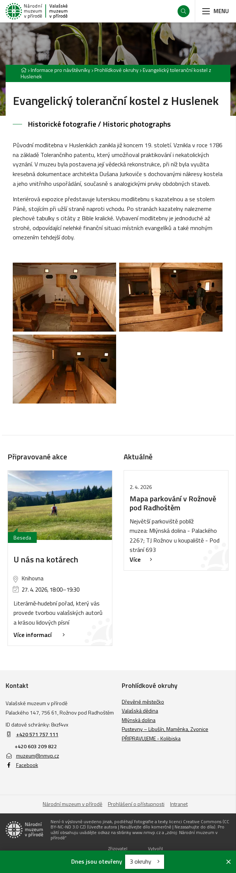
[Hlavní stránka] (24, 70)
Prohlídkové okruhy (116, 70)
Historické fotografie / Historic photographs (99, 124)
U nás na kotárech (45, 559)
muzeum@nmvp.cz (32, 755)
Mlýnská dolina (138, 720)
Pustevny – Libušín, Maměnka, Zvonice (165, 729)
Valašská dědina (140, 711)
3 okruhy (145, 861)
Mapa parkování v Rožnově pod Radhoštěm (173, 503)
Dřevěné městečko (143, 702)
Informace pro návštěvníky (60, 70)
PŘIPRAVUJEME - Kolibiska (151, 738)
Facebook (22, 765)
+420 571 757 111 (37, 734)
